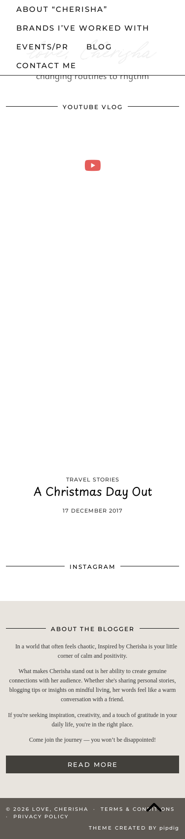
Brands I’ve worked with (82, 28)
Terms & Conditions (138, 809)
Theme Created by (134, 828)
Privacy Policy (41, 816)
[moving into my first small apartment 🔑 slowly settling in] (92, 165)
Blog (99, 46)
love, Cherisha (60, 809)
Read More (93, 764)
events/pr (42, 46)
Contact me (46, 65)
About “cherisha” (62, 9)
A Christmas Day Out (93, 493)
